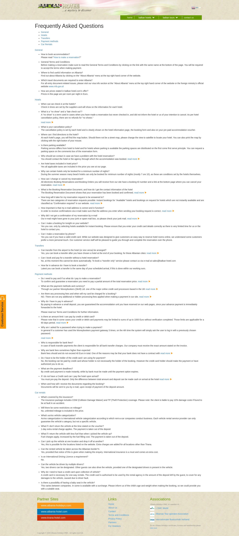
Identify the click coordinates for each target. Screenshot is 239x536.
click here (153, 528)
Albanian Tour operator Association (171, 514)
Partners (112, 522)
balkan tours (170, 17)
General (45, 32)
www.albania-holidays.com (56, 505)
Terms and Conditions (118, 515)
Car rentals (40, 392)
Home (111, 504)
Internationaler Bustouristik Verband (172, 519)
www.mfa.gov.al (56, 86)
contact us (189, 17)
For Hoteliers (114, 526)
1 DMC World (161, 508)
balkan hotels (147, 17)
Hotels (44, 35)
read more (47, 122)
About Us (112, 507)
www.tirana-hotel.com (53, 517)
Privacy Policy (115, 519)
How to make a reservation (66, 57)
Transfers (45, 38)
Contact (112, 511)
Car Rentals (46, 44)
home (129, 17)
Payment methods (49, 41)
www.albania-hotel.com (54, 511)
